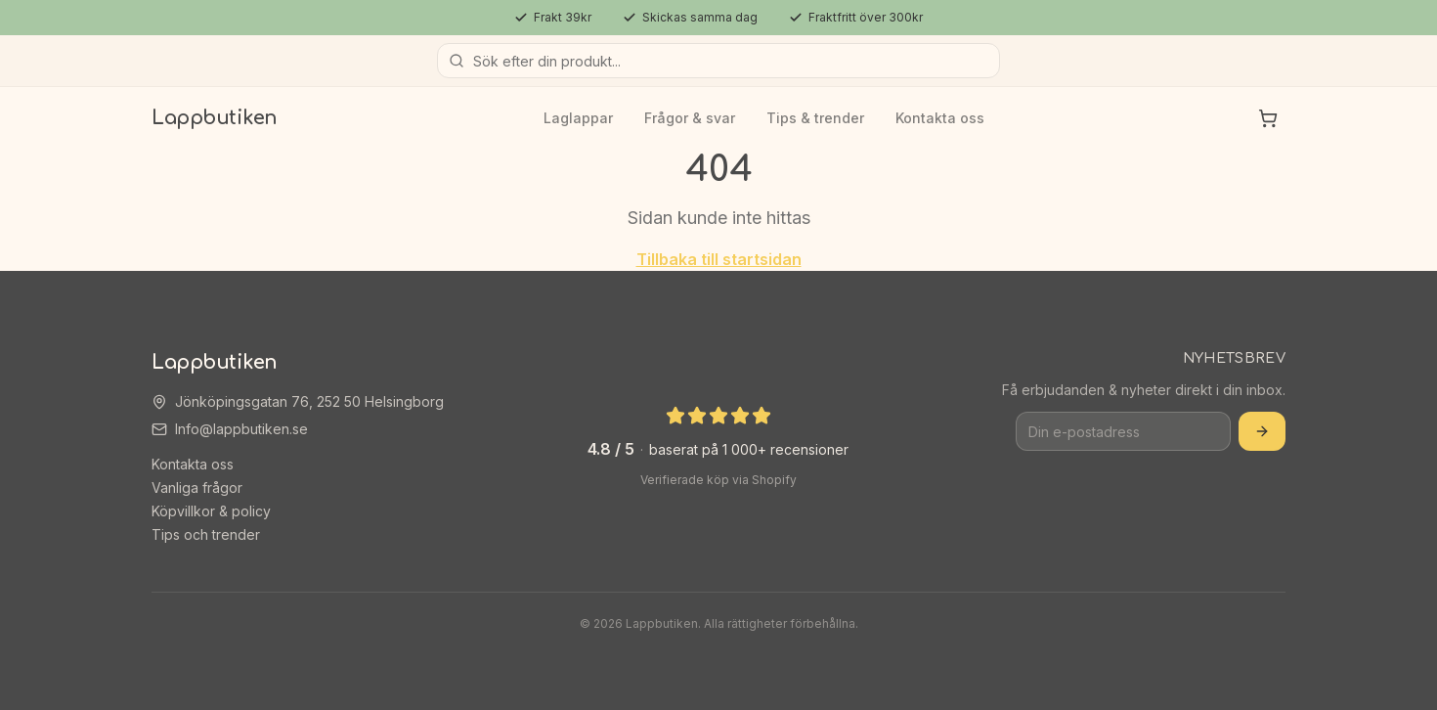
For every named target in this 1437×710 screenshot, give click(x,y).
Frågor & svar (689, 118)
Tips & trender (815, 118)
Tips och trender (206, 534)
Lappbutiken (215, 118)
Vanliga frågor (197, 487)
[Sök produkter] (718, 60)
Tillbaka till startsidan (719, 259)
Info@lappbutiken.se (241, 429)
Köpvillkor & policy (211, 511)
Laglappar (578, 118)
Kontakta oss (939, 118)
